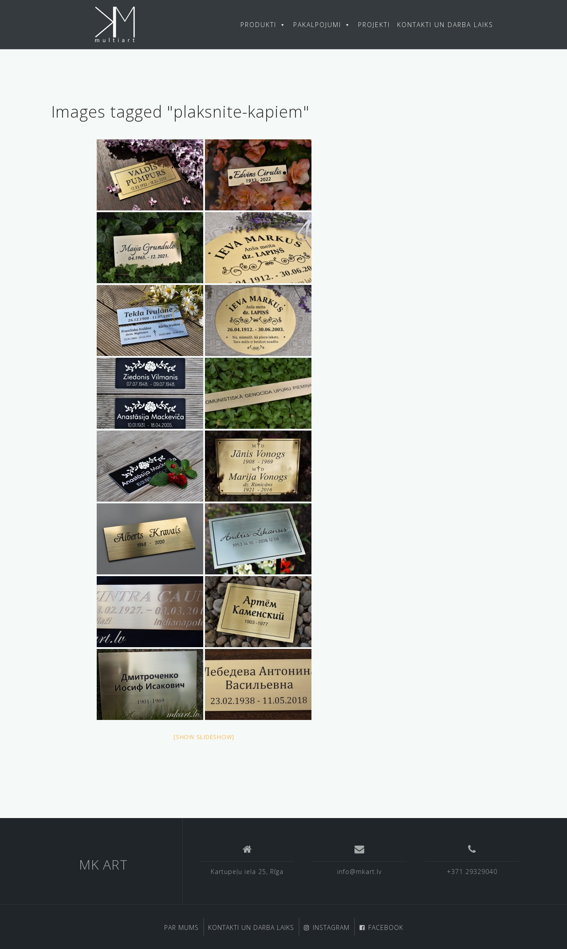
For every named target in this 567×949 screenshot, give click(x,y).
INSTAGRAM (331, 927)
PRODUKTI (263, 24)
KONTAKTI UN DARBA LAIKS (445, 24)
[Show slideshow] (203, 737)
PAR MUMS (181, 927)
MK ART (103, 864)
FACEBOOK (385, 927)
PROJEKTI (374, 24)
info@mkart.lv (359, 871)
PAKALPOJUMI (322, 24)
